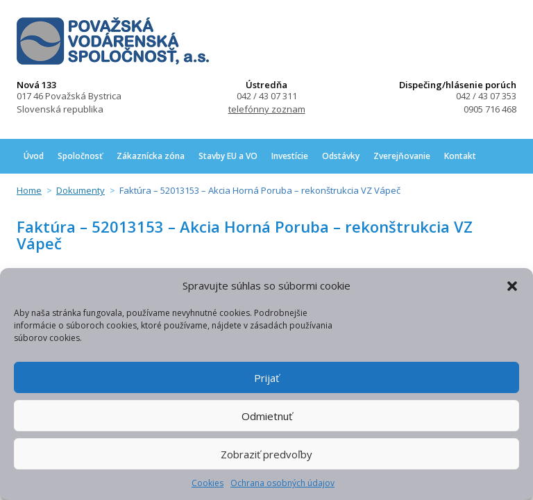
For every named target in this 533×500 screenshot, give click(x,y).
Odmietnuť (267, 416)
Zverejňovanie (401, 156)
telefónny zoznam (266, 109)
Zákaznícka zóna (151, 156)
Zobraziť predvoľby (266, 454)
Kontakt (460, 156)
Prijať (266, 378)
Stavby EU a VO (227, 156)
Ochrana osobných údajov (282, 483)
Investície (289, 156)
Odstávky (340, 156)
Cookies (207, 483)
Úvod (34, 156)
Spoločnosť (80, 156)
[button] (512, 286)
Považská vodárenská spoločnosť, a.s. (113, 41)
